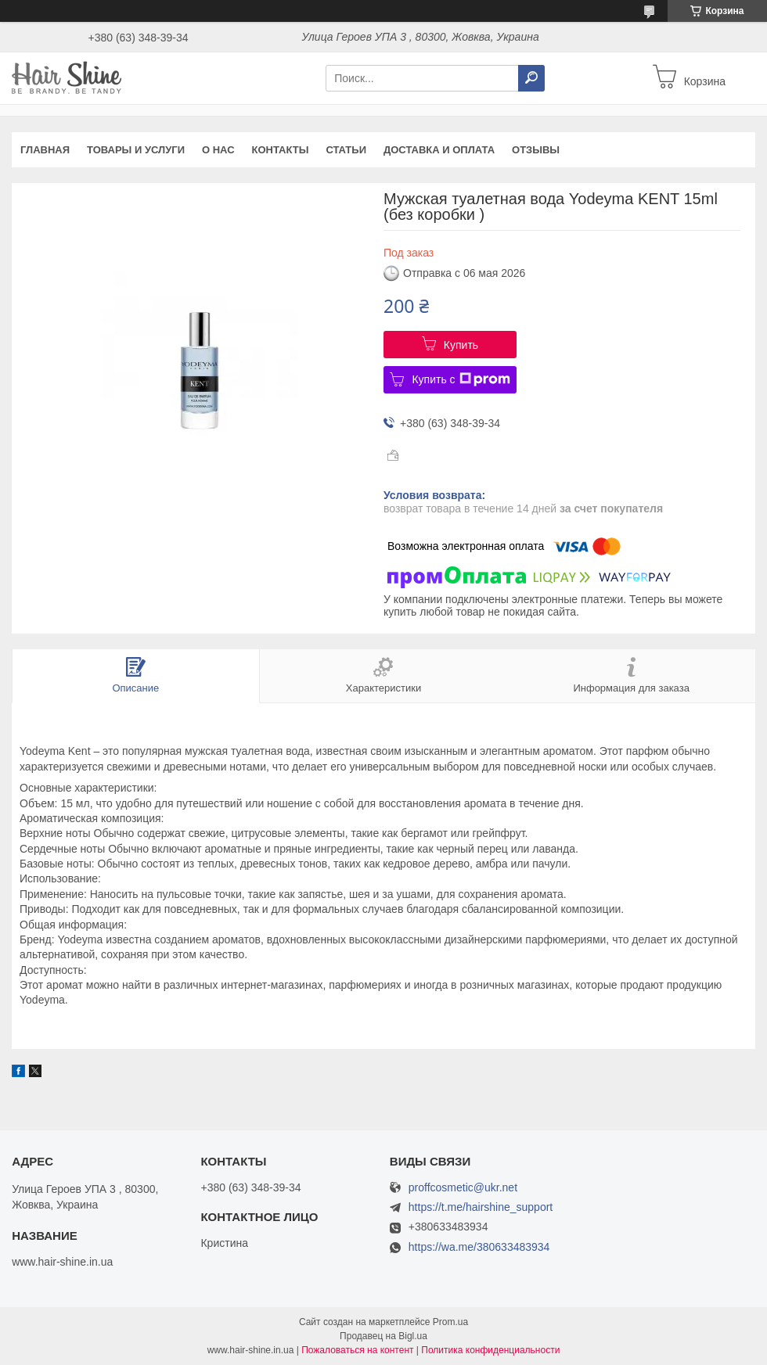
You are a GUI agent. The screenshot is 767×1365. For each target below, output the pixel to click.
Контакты (280, 150)
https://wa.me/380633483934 (479, 1247)
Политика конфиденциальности (490, 1350)
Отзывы (536, 150)
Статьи (346, 150)
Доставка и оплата (439, 150)
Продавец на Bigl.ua (383, 1336)
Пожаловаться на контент (357, 1350)
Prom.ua (450, 1322)
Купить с (461, 379)
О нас (218, 150)
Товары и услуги (136, 150)
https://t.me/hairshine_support (481, 1207)
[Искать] (531, 78)
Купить (461, 345)
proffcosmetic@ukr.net (463, 1188)
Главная (45, 150)
